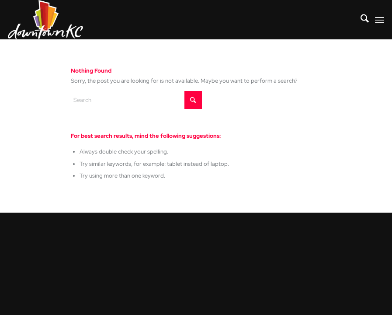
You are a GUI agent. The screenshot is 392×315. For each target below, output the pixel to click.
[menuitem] (360, 19)
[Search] (360, 19)
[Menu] (379, 20)
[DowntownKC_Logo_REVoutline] (45, 19)
